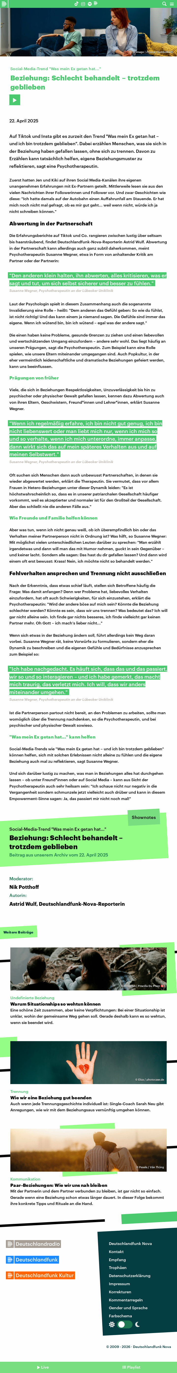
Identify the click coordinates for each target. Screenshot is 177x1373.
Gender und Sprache (128, 1307)
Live (45, 1367)
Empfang (117, 1259)
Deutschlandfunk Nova (130, 1243)
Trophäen (118, 1267)
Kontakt (116, 1251)
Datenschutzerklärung (129, 1275)
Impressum (119, 1283)
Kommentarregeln (126, 1299)
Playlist (133, 1367)
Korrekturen (120, 1291)
